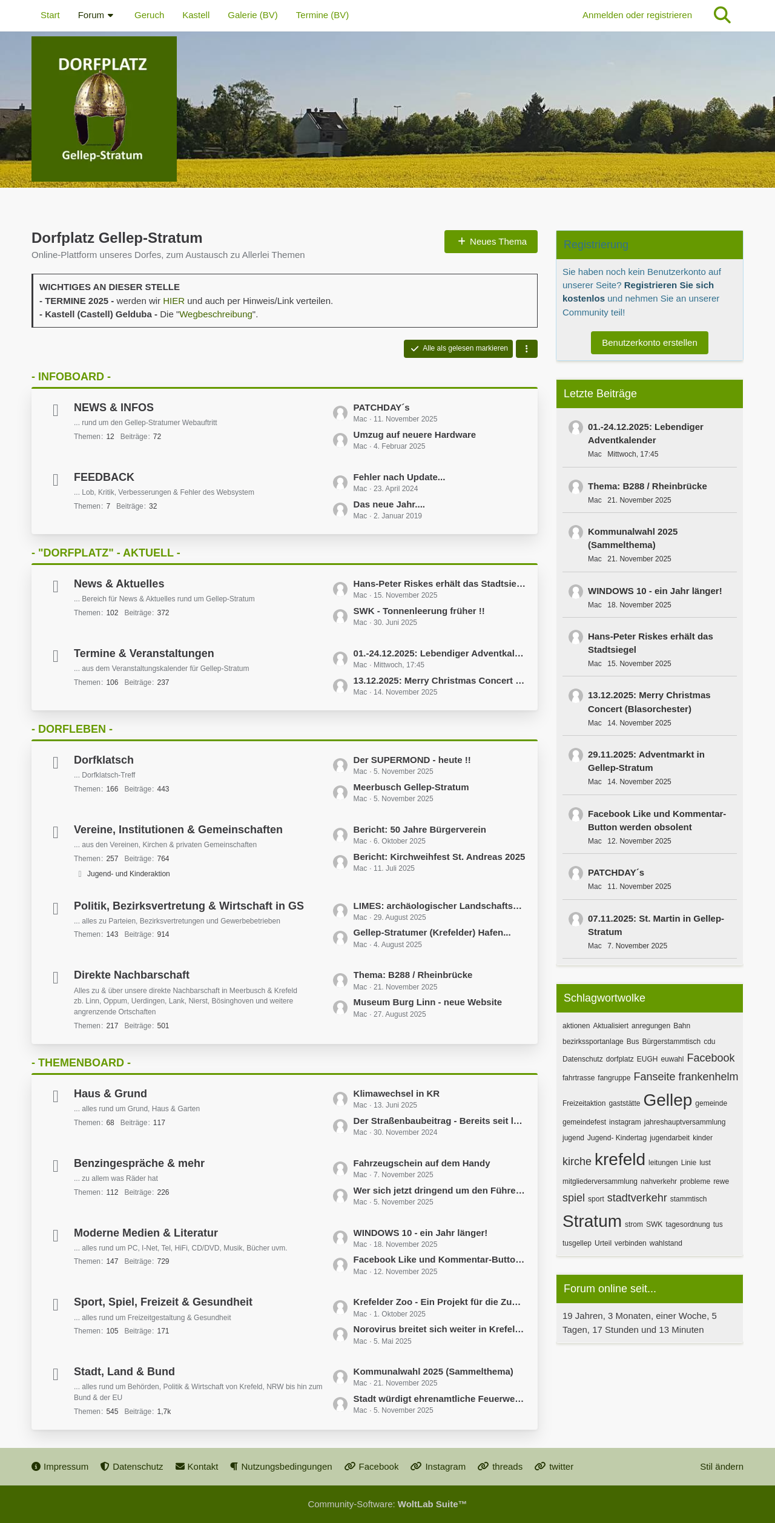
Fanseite (654, 1077)
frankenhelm (708, 1077)
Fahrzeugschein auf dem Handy (422, 1163)
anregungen (651, 1026)
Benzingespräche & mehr (139, 1163)
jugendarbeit (670, 1138)
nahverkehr (659, 1181)
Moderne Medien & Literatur (146, 1233)
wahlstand (666, 1243)
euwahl (672, 1059)
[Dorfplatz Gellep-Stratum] (387, 109)
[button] (527, 349)
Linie (688, 1162)
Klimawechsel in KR (397, 1093)
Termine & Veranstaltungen (144, 653)
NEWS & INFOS (114, 407)
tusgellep (577, 1243)
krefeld (620, 1159)
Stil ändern (722, 1466)
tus (718, 1224)
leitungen (663, 1162)
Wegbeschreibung (215, 314)
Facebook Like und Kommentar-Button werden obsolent (440, 1259)
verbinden (631, 1243)
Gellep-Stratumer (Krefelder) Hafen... (432, 932)
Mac (595, 454)
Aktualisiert (610, 1026)
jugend (573, 1138)
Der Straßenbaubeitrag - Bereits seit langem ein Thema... (440, 1120)
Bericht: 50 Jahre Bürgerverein (420, 829)
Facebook (710, 1058)
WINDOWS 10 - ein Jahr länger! (421, 1232)
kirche (577, 1161)
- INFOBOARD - (71, 377)
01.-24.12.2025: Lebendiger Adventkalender (440, 653)
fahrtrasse (578, 1078)
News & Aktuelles (119, 584)
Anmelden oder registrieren (637, 15)
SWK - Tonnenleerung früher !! (419, 611)
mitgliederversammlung (600, 1181)
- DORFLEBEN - (72, 729)
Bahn (681, 1026)
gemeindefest (584, 1122)
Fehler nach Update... (400, 477)
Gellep (667, 1100)
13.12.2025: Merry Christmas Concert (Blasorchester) (440, 680)
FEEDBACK (104, 477)
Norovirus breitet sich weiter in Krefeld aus (440, 1329)
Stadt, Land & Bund (124, 1372)
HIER (174, 301)
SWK (654, 1224)
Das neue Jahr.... (389, 504)
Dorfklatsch (104, 760)
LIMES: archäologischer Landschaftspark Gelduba (440, 905)
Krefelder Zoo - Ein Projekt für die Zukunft (440, 1302)
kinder (703, 1138)
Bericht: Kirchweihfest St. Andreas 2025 (440, 856)
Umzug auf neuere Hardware (415, 434)
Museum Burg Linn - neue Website (428, 1002)
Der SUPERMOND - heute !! (412, 760)
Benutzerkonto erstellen (650, 342)
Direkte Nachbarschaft (132, 975)
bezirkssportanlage (593, 1041)
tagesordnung (687, 1224)
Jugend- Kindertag (617, 1138)
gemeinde (711, 1103)
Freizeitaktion (583, 1103)
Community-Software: (387, 1504)
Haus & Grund (110, 1094)
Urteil (603, 1243)
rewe (721, 1181)
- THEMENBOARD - (81, 1063)
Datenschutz (582, 1059)
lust (705, 1162)
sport (596, 1199)
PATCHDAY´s (382, 407)
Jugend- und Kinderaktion (128, 874)
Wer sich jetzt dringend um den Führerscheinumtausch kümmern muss (440, 1190)
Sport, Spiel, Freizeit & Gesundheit (163, 1302)
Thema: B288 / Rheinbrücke (413, 975)
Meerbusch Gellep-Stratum (411, 787)
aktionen (576, 1026)
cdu (709, 1041)
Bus (633, 1041)
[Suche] (722, 15)
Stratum (592, 1221)
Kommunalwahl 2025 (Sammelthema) (433, 1371)
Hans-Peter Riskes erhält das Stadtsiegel (440, 583)
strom (634, 1224)
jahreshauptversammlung (685, 1122)
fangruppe (614, 1078)
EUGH (647, 1059)
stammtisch (688, 1199)
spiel (573, 1198)
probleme (695, 1181)
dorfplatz (620, 1059)
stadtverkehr (637, 1198)
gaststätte (624, 1103)
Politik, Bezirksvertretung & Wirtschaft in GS (189, 906)
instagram (625, 1122)
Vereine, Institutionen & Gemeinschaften (178, 830)
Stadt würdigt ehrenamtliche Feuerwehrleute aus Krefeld (440, 1398)
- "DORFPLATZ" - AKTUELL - (105, 553)
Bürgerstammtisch (671, 1041)
